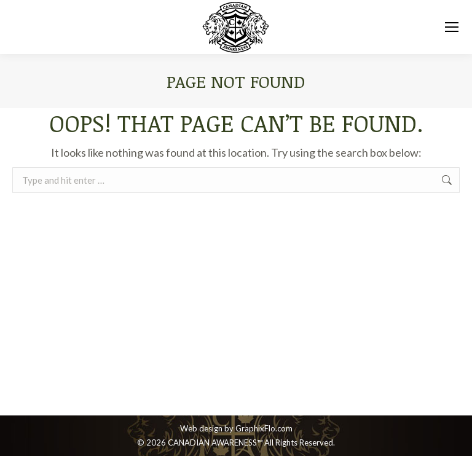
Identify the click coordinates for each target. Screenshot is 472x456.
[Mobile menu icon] (452, 27)
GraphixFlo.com (264, 428)
